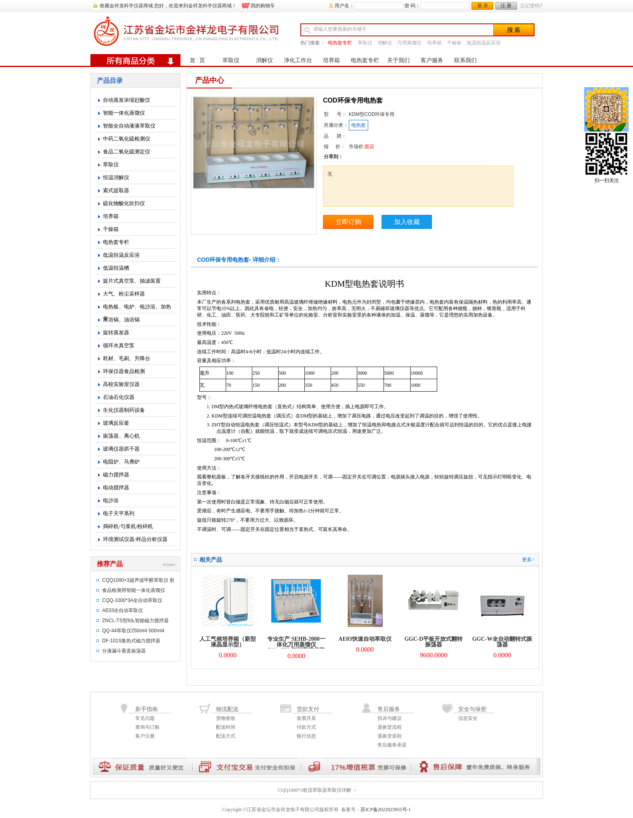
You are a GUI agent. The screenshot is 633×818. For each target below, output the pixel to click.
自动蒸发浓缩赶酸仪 (126, 100)
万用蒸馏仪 (409, 43)
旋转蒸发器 (116, 332)
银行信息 (306, 736)
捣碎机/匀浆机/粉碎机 (128, 526)
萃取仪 (365, 43)
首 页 (197, 60)
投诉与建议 (389, 718)
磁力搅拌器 (116, 475)
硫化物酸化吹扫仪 (124, 203)
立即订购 (348, 221)
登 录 (482, 5)
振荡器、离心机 (121, 436)
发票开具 (306, 718)
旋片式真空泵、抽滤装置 (132, 281)
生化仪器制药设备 (124, 410)
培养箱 (434, 43)
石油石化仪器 (118, 397)
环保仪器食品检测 (124, 371)
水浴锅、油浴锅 (121, 320)
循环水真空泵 (118, 345)
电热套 (358, 125)
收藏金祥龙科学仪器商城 (126, 5)
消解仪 (384, 43)
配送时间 (225, 727)
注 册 (506, 5)
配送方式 (225, 736)
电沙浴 (111, 500)
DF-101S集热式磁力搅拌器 (131, 641)
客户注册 (145, 736)
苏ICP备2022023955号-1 (386, 809)
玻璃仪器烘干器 (121, 449)
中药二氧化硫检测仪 (126, 139)
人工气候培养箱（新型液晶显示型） (227, 642)
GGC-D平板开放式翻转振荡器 (434, 642)
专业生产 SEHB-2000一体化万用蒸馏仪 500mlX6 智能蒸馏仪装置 (296, 647)
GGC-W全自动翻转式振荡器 (502, 642)
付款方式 (306, 727)
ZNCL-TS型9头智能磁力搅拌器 (135, 620)
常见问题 (145, 718)
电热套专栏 (340, 43)
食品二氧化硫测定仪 (126, 152)
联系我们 (465, 60)
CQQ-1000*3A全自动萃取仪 (132, 600)
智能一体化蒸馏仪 (124, 113)
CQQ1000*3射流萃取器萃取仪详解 (314, 790)
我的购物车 (263, 5)
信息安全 (468, 718)
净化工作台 (298, 60)
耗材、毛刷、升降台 (126, 358)
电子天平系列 (118, 513)
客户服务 (432, 60)
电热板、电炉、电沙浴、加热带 (137, 308)
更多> (528, 559)
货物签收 (225, 718)
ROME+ (169, 565)
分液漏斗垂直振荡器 (124, 651)
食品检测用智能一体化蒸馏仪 (133, 590)
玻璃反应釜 (116, 423)
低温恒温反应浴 (484, 43)
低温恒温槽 (116, 268)
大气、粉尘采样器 (124, 294)
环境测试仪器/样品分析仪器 (135, 539)
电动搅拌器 (116, 488)
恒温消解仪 (116, 177)
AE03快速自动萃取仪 (364, 639)
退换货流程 (389, 727)
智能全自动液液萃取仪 (129, 126)
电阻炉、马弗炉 (121, 462)
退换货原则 (389, 736)
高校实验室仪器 (121, 384)
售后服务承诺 (392, 745)
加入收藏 (407, 221)
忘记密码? (531, 5)
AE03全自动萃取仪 (122, 610)
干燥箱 (454, 43)
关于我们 (398, 60)
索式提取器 (116, 190)
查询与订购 (147, 727)
